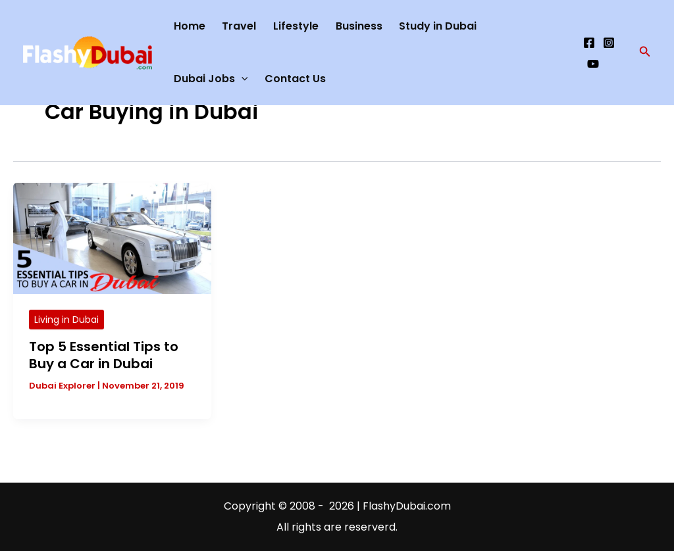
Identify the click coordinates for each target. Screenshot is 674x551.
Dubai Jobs (211, 79)
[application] (241, 79)
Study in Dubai (438, 26)
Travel (239, 26)
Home (189, 26)
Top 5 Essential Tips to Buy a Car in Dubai (103, 355)
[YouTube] (593, 64)
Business (359, 26)
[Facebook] (589, 43)
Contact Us (295, 78)
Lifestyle (296, 26)
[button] (645, 52)
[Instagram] (609, 43)
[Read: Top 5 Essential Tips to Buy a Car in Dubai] (112, 237)
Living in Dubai (66, 319)
